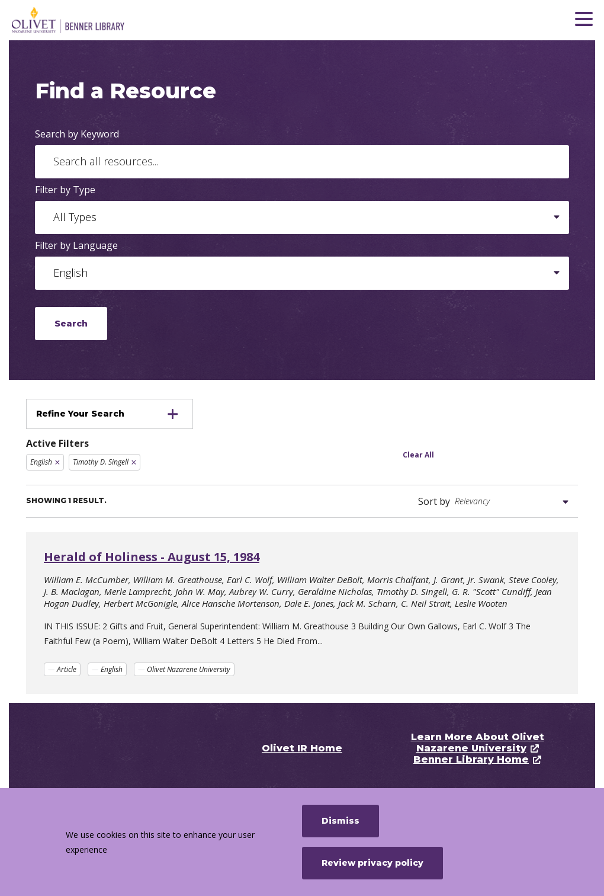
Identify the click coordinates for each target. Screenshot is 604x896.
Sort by (434, 501)
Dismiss (340, 820)
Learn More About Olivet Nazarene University (477, 742)
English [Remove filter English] (41, 462)
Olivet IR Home (302, 748)
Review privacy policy (372, 862)
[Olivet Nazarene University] (98, 20)
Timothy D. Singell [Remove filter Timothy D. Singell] (100, 462)
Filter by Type (65, 189)
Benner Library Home (471, 759)
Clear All (418, 455)
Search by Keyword (77, 133)
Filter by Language (76, 245)
